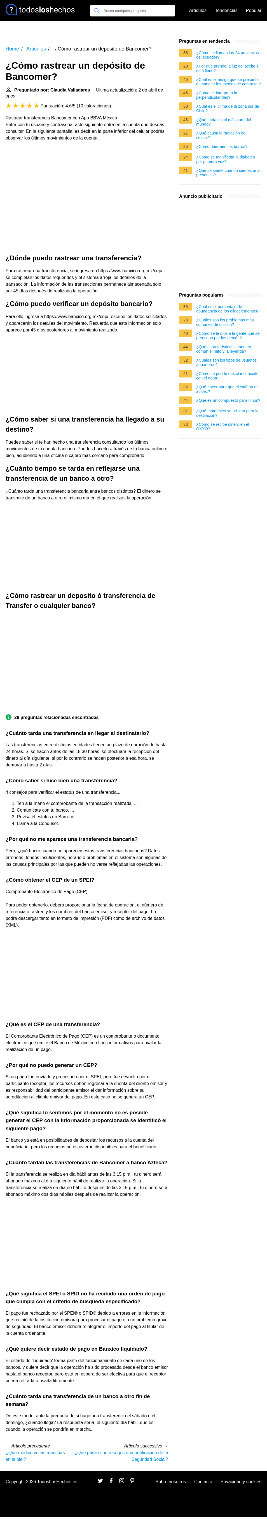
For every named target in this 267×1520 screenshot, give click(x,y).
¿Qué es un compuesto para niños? (228, 400)
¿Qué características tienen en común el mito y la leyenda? (223, 349)
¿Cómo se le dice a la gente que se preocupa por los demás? (227, 335)
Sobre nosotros (171, 1481)
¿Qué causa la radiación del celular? (221, 135)
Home (12, 49)
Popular (253, 10)
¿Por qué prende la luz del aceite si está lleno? (227, 68)
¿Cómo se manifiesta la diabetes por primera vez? (225, 159)
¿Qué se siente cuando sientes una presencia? (227, 172)
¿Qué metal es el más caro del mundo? (223, 121)
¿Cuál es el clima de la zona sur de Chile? (227, 108)
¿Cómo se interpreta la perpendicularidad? (216, 95)
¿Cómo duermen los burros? (221, 146)
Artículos (198, 10)
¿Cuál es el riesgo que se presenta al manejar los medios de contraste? (228, 81)
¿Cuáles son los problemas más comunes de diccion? (225, 322)
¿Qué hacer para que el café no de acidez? (227, 389)
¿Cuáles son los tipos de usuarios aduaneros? (226, 362)
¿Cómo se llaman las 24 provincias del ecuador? (227, 54)
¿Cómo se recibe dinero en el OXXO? (222, 426)
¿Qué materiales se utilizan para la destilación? (227, 413)
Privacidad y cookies (241, 1481)
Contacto (203, 1481)
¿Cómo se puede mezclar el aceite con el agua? (227, 375)
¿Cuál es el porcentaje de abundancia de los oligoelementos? (227, 308)
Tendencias (226, 10)
